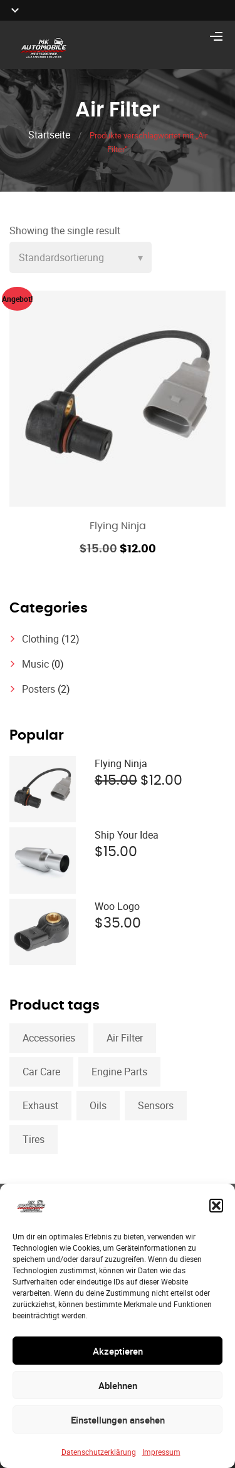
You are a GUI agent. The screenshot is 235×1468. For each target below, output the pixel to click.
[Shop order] (80, 257)
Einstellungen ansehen (118, 1420)
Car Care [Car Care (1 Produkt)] (41, 1071)
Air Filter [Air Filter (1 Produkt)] (125, 1038)
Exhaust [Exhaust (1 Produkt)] (40, 1105)
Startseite (49, 135)
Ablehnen (117, 1385)
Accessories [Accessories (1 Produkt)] (49, 1038)
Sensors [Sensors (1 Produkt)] (156, 1105)
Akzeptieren (118, 1351)
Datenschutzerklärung (98, 1452)
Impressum (161, 1452)
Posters (38, 689)
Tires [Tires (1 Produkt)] (33, 1139)
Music (35, 664)
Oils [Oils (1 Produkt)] (98, 1105)
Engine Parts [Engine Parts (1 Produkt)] (119, 1071)
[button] (216, 1205)
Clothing (40, 639)
